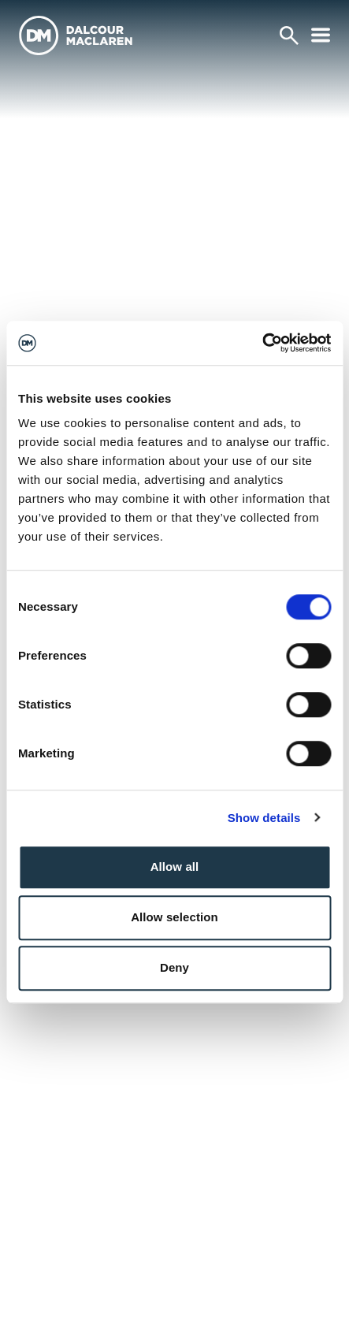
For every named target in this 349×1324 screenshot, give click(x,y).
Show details (264, 817)
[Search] (289, 35)
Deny (174, 967)
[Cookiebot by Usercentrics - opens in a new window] (262, 343)
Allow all (174, 866)
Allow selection (174, 917)
